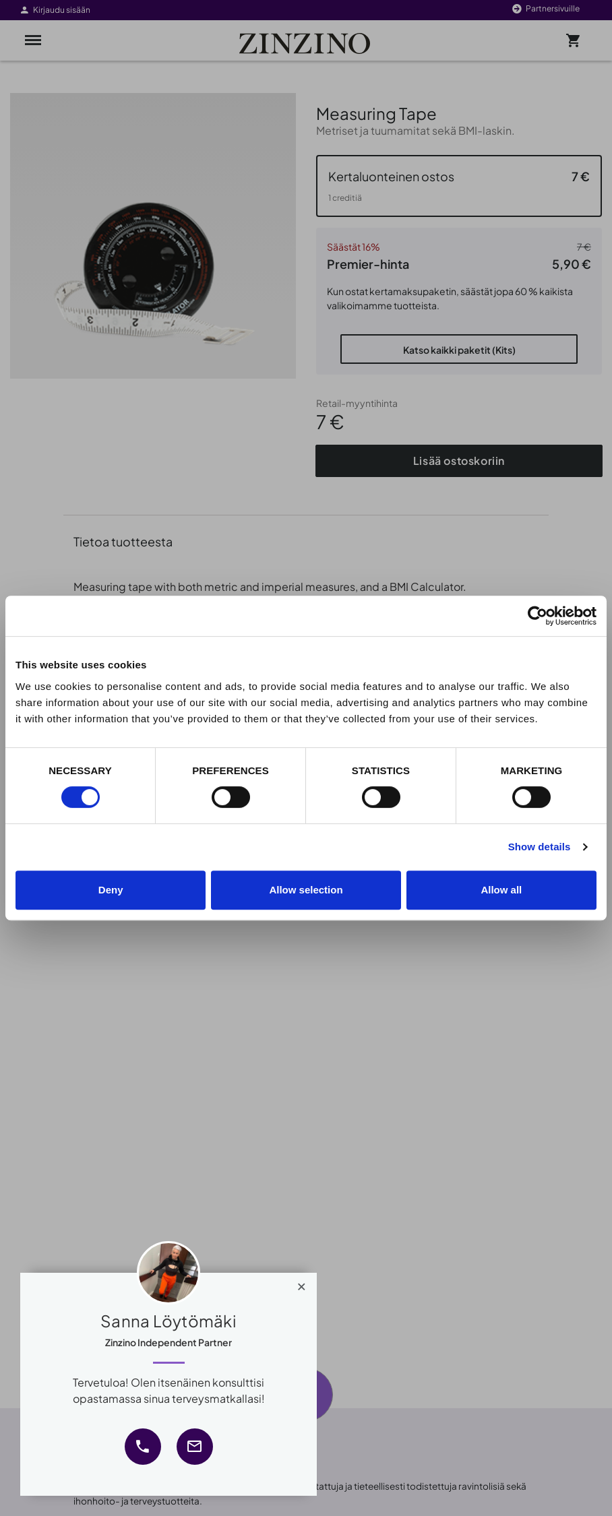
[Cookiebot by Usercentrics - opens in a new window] (537, 616)
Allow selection (305, 889)
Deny (110, 889)
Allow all (501, 889)
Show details (539, 846)
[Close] (302, 1284)
